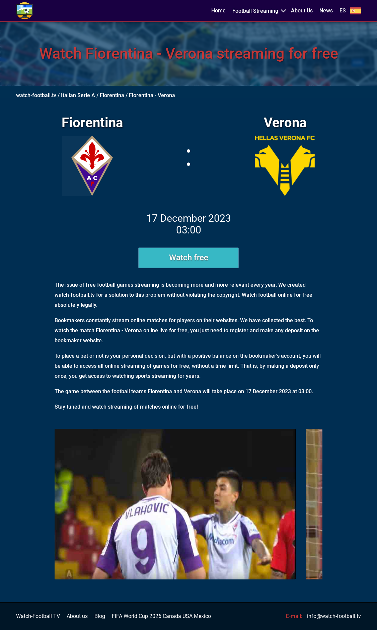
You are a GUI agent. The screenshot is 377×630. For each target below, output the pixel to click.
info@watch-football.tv (334, 616)
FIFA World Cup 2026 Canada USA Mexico (161, 616)
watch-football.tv (36, 95)
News (326, 11)
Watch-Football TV (38, 616)
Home (218, 11)
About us (77, 616)
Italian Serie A (78, 95)
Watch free (188, 257)
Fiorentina (112, 95)
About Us (302, 11)
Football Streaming (255, 11)
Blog (99, 616)
